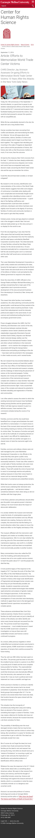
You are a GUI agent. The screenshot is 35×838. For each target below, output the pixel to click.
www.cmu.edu (14, 821)
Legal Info (4, 821)
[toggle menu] (33, 2)
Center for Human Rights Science (15, 17)
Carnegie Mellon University (15, 2)
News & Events (25, 44)
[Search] (17, 5)
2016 (32, 44)
